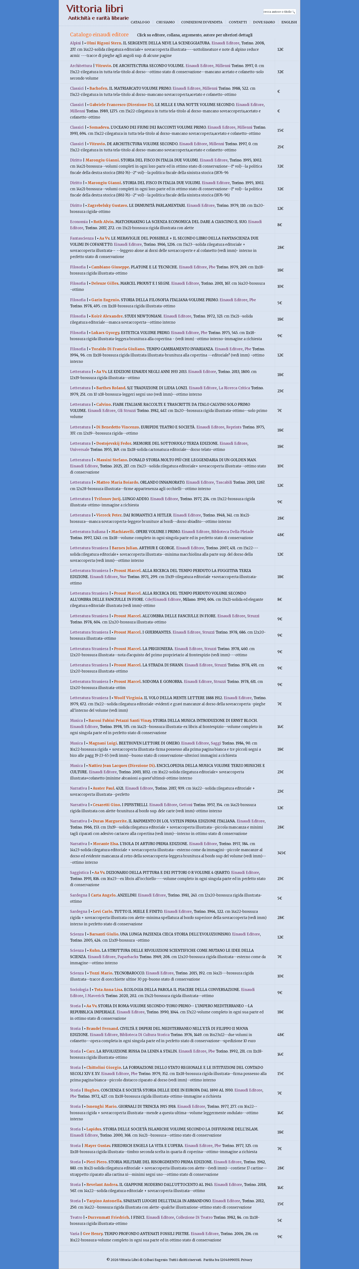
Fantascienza (82, 238)
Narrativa (78, 788)
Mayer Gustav (97, 1145)
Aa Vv (104, 238)
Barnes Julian (124, 548)
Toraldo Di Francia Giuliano (118, 349)
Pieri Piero (96, 1162)
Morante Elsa (105, 844)
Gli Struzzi (126, 410)
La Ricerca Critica (234, 388)
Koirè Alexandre (107, 316)
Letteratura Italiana (87, 531)
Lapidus (93, 1129)
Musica (76, 720)
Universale (79, 449)
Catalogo (140, 22)
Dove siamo (264, 22)
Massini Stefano (111, 460)
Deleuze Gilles (104, 283)
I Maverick (94, 996)
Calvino (103, 404)
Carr (90, 1051)
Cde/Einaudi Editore (163, 599)
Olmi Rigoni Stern (104, 43)
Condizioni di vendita (201, 22)
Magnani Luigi (102, 743)
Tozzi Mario (100, 973)
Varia (74, 1233)
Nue (123, 577)
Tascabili (224, 482)
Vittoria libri (94, 8)
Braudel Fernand (102, 1028)
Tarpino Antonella (103, 1201)
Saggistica (79, 872)
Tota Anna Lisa (108, 989)
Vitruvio (103, 65)
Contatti (238, 22)
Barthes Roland (110, 388)
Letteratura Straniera (89, 548)
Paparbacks (127, 957)
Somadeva (99, 127)
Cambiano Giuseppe (110, 267)
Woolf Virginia (128, 698)
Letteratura (80, 371)
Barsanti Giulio (103, 934)
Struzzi (253, 616)
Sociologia (79, 989)
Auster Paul (103, 788)
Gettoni (185, 805)
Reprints (234, 427)
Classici (77, 88)
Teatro (76, 1217)
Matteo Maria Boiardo (117, 482)
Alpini (75, 43)
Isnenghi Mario (101, 1106)
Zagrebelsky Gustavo (107, 205)
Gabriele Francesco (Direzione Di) (121, 104)
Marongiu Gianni (102, 160)
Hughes (91, 1090)
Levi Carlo (102, 911)
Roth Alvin (103, 222)
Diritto (76, 160)
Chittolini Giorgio (103, 1067)
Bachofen (98, 88)
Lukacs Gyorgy (105, 332)
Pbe (212, 267)
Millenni (222, 65)
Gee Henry (92, 1233)
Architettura (81, 65)
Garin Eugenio (105, 300)
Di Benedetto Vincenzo (117, 427)
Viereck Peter (108, 515)
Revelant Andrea (101, 1184)
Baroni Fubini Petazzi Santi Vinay (119, 720)
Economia (79, 222)
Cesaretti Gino (106, 805)
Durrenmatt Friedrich (108, 1217)
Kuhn (94, 950)
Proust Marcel (127, 570)
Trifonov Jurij (107, 499)
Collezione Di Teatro (194, 1217)
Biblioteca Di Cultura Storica (145, 1034)
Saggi (216, 743)
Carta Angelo (103, 895)
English (289, 22)
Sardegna (78, 895)
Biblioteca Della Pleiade (232, 531)
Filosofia (78, 267)
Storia (75, 1006)
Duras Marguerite (110, 821)
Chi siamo (165, 22)
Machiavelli (122, 531)
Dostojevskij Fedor (113, 443)
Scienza (77, 934)
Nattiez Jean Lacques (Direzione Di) (121, 765)
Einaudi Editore (225, 43)
